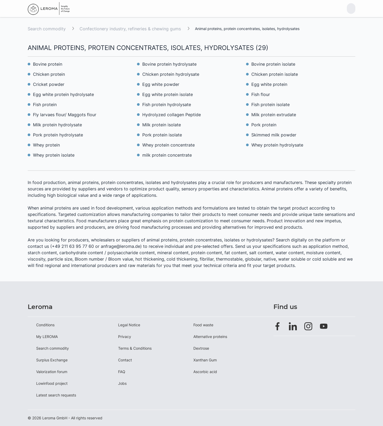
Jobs (122, 383)
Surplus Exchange (52, 360)
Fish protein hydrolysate (166, 104)
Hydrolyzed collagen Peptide (171, 114)
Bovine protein (47, 64)
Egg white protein (269, 84)
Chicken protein (49, 74)
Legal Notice (129, 325)
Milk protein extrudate (273, 114)
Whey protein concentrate (168, 145)
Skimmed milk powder (273, 134)
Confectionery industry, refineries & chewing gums (131, 28)
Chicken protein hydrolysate (170, 74)
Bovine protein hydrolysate (169, 64)
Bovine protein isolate (273, 64)
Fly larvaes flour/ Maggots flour (64, 114)
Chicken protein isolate (274, 74)
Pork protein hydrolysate (58, 134)
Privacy (124, 336)
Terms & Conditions (135, 348)
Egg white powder (160, 84)
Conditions (45, 325)
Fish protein (45, 104)
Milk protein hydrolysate (57, 124)
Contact (125, 360)
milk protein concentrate (167, 155)
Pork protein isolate (162, 134)
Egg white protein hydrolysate (63, 94)
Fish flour (260, 94)
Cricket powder (48, 84)
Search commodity (47, 28)
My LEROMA (47, 336)
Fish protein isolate (270, 104)
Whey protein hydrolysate (277, 145)
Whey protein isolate (53, 155)
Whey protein (46, 145)
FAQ (121, 371)
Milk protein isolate (161, 124)
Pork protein (263, 124)
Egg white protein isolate (167, 94)
